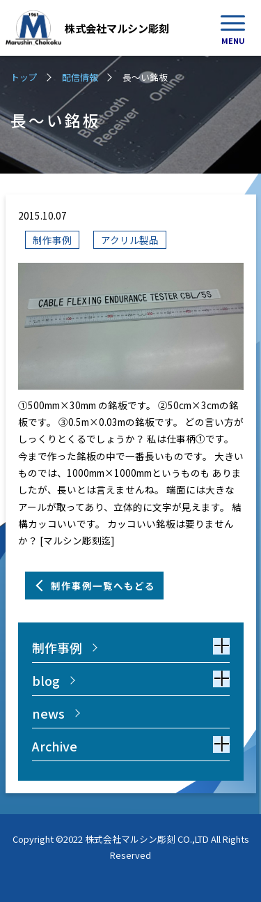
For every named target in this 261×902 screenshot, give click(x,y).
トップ (24, 77)
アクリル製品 (130, 240)
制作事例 (52, 240)
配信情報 (80, 77)
